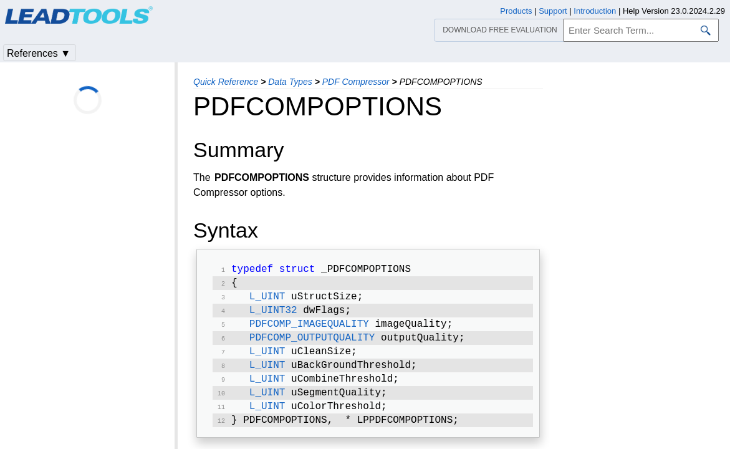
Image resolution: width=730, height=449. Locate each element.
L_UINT (267, 300)
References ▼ (38, 53)
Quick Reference (225, 82)
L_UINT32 (273, 315)
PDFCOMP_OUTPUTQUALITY (312, 345)
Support (553, 11)
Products (516, 11)
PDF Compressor (356, 82)
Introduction (595, 11)
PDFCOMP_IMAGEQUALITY (309, 330)
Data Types (290, 82)
